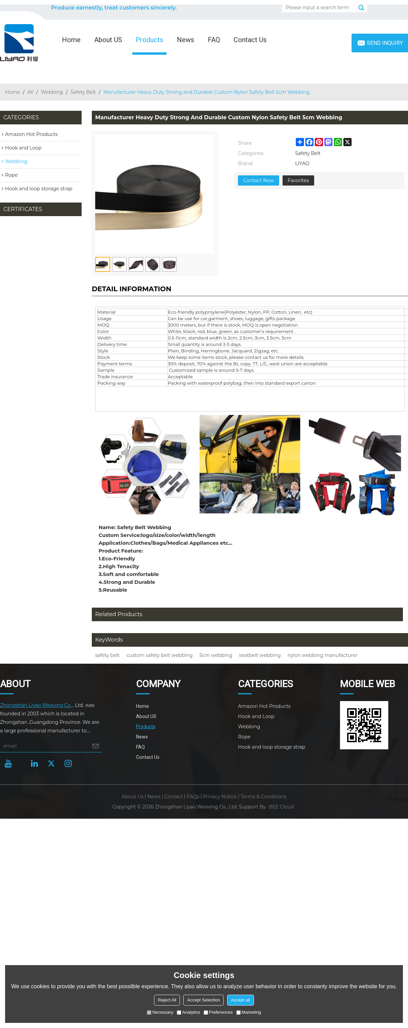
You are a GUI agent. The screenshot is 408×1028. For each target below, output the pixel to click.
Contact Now (258, 180)
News (185, 40)
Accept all (240, 1000)
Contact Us (250, 40)
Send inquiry (385, 43)
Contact (173, 796)
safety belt (107, 655)
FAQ (214, 40)
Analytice (188, 1012)
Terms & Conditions (264, 796)
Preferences (218, 1012)
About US (108, 40)
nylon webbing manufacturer (323, 655)
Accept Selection (203, 1000)
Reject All (167, 1000)
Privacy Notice (220, 796)
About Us (132, 796)
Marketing (248, 1012)
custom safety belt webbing (159, 655)
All (31, 92)
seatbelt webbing (259, 655)
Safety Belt (83, 92)
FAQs (193, 796)
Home (71, 40)
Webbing (52, 92)
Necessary (160, 1012)
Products (149, 40)
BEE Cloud (281, 806)
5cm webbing (216, 655)
